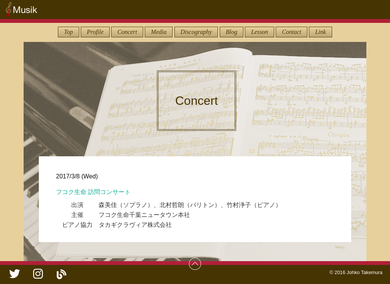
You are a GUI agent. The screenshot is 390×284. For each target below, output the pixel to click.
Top (68, 32)
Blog (231, 32)
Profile (95, 32)
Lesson (259, 32)
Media (158, 32)
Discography (196, 32)
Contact (291, 32)
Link (320, 32)
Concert (127, 32)
